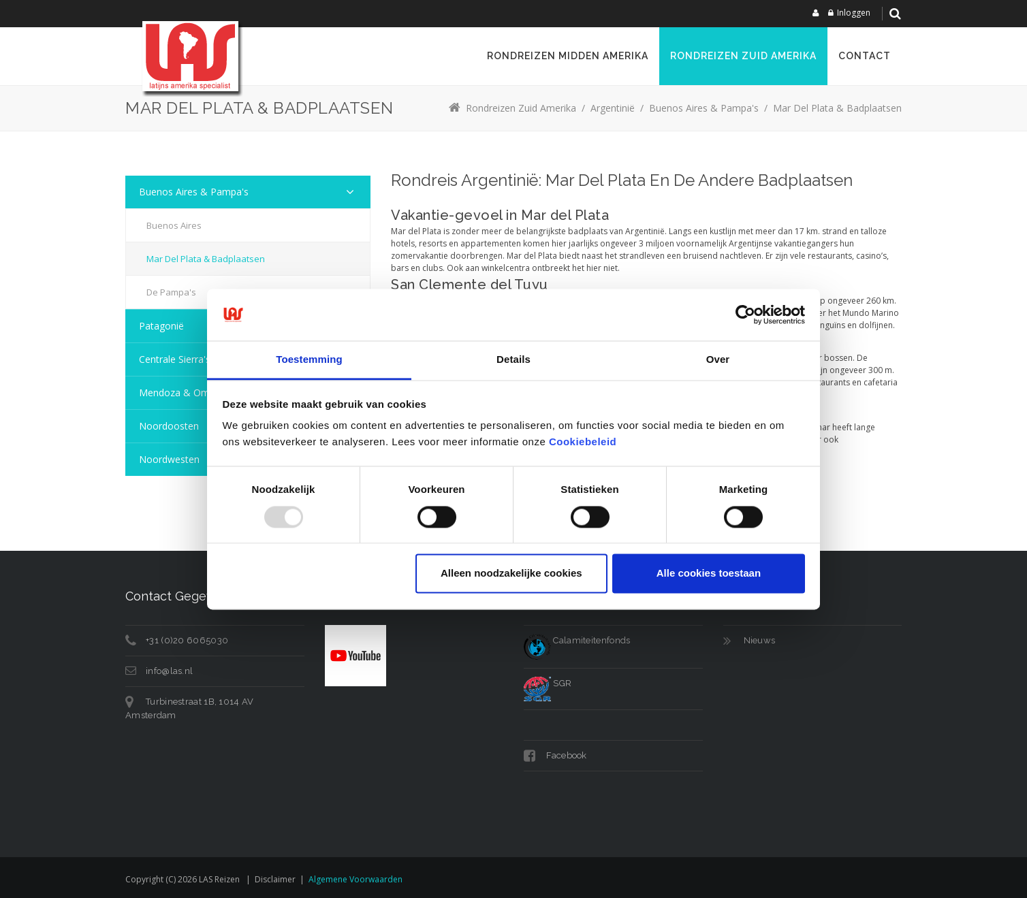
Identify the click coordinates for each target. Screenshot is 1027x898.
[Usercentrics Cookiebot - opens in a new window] (745, 314)
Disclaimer (275, 879)
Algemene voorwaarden (355, 879)
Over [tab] (718, 360)
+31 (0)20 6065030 (187, 640)
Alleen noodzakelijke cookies (511, 573)
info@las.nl (169, 671)
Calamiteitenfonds (577, 640)
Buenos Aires (174, 225)
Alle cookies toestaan (709, 573)
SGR (547, 683)
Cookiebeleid (582, 442)
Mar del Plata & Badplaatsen (205, 259)
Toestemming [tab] (309, 360)
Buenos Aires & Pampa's (194, 191)
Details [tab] (513, 360)
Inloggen (853, 12)
